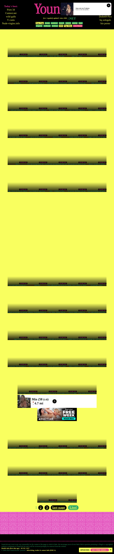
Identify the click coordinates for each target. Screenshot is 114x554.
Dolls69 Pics (105, 16)
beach (61, 23)
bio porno (105, 23)
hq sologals (105, 20)
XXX (61, 26)
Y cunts (11, 20)
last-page (58, 507)
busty (47, 23)
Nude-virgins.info (11, 23)
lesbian (55, 26)
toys (80, 23)
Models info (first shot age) (10, 548)
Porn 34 (11, 9)
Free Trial (40, 23)
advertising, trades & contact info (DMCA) (41, 550)
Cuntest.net (11, 13)
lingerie (39, 26)
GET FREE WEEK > (100, 550)
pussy (74, 23)
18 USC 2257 (25, 548)
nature (68, 23)
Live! (73, 507)
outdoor (54, 23)
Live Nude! (77, 26)
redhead (47, 26)
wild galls (11, 16)
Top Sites (68, 26)
